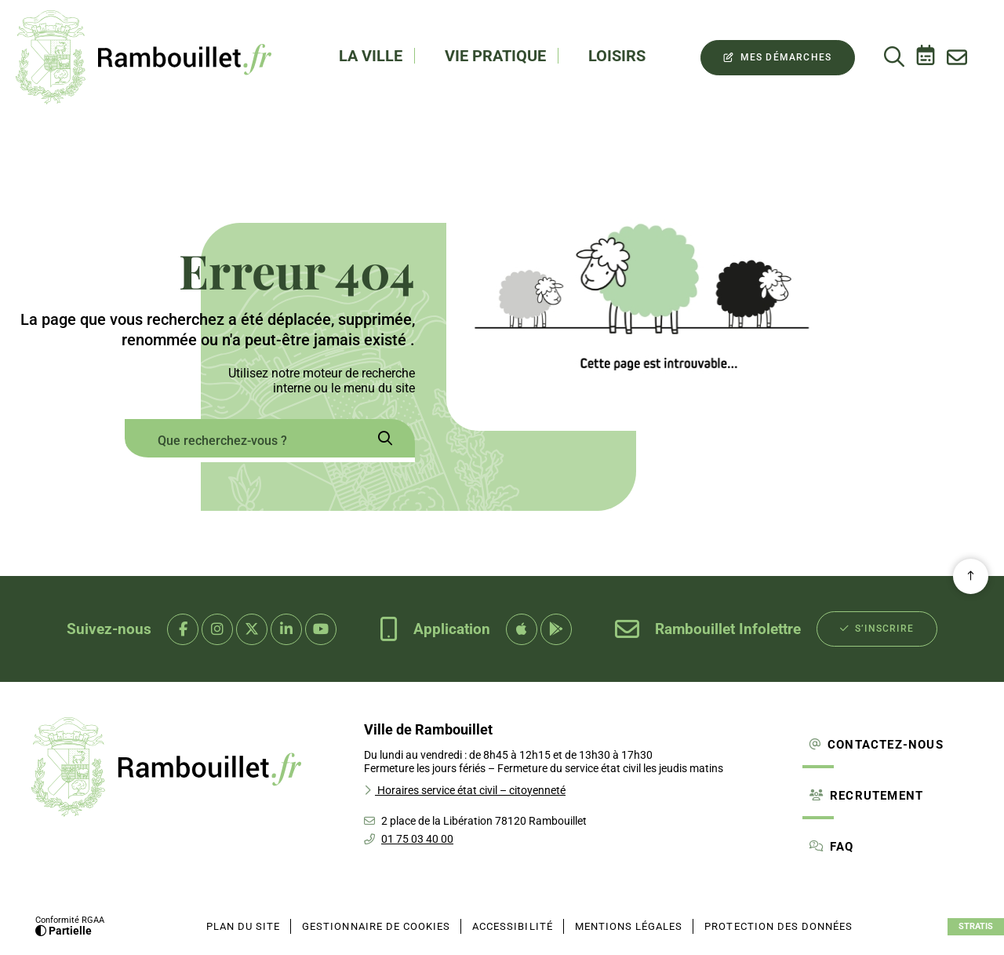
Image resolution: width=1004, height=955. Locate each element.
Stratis (976, 926)
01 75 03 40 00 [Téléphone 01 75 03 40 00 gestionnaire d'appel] (417, 839)
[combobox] (239, 440)
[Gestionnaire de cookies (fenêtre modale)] (376, 927)
